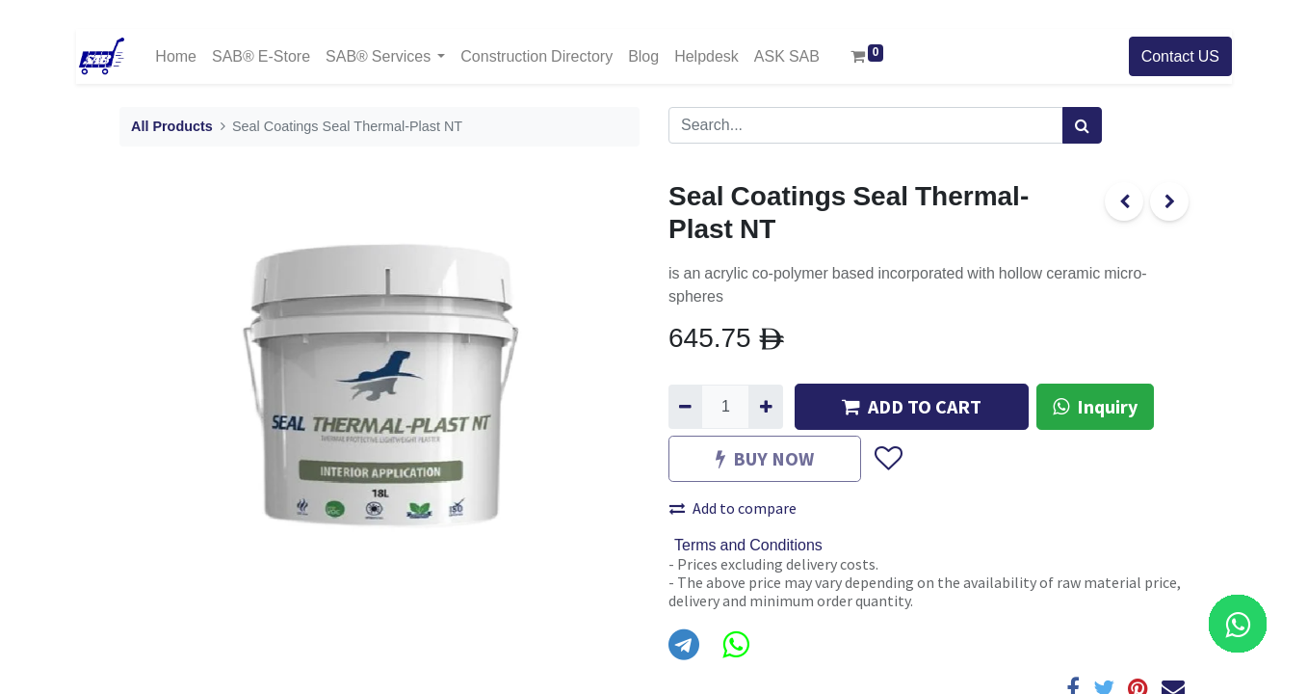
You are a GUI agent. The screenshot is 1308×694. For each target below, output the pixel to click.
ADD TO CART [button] (911, 406)
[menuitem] (175, 56)
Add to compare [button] (733, 508)
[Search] (1082, 125)
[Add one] (765, 407)
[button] (887, 459)
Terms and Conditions (748, 545)
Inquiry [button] (1095, 406)
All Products (172, 126)
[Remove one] (685, 407)
